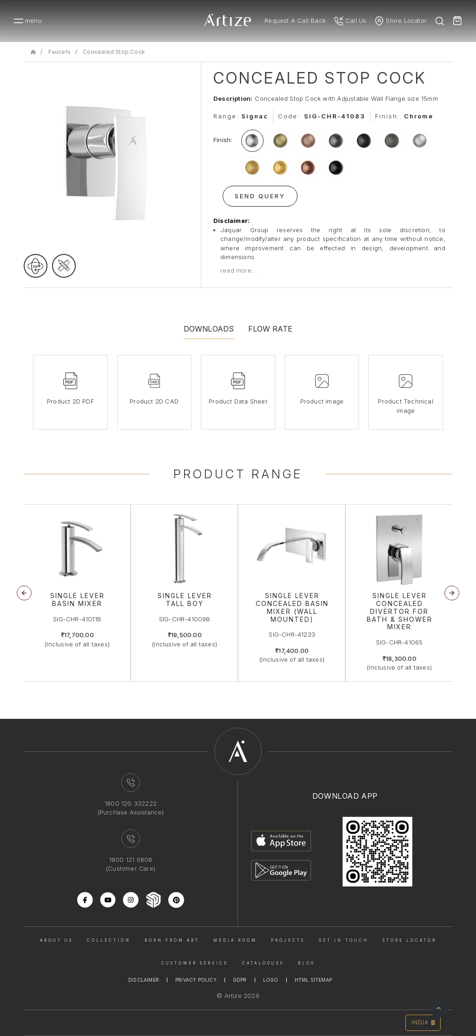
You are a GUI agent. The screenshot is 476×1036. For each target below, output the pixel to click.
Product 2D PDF (70, 401)
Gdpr (240, 980)
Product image (322, 401)
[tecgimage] (64, 266)
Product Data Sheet (238, 401)
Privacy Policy (196, 980)
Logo (270, 980)
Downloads (209, 328)
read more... (238, 270)
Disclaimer (143, 980)
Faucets (59, 51)
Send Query (260, 196)
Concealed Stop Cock (114, 51)
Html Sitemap (313, 980)
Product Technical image (405, 405)
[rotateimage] (35, 266)
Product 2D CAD (154, 401)
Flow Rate (270, 328)
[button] (451, 593)
